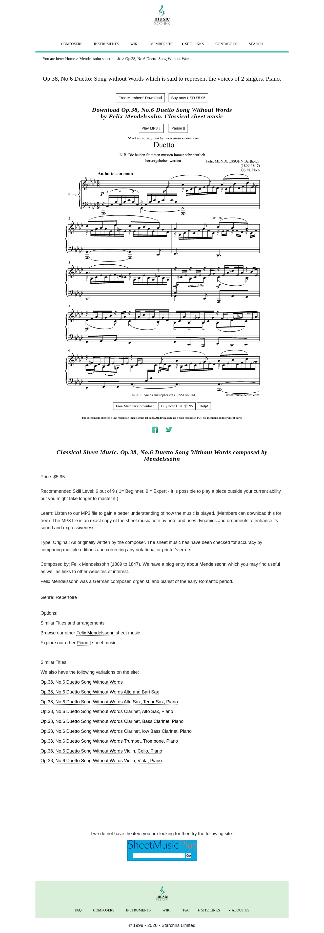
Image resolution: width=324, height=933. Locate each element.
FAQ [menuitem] (78, 910)
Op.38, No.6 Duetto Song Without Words (81, 682)
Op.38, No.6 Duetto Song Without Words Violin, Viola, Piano (101, 760)
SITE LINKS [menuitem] (194, 44)
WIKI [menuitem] (134, 44)
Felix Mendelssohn (95, 632)
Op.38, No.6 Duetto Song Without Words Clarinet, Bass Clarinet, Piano (112, 721)
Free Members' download (135, 406)
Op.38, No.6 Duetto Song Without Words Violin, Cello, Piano (101, 751)
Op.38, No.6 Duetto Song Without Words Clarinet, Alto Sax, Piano (106, 711)
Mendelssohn (162, 458)
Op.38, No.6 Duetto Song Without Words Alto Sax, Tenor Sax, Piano (109, 701)
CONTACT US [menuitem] (226, 44)
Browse (48, 632)
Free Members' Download (140, 98)
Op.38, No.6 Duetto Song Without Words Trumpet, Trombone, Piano (109, 741)
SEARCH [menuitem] (256, 44)
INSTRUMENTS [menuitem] (106, 44)
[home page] (162, 15)
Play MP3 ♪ (151, 128)
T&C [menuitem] (186, 910)
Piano (82, 642)
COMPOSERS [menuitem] (71, 44)
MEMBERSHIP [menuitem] (161, 44)
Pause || (178, 128)
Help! (203, 406)
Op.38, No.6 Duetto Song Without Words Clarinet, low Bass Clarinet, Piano (116, 731)
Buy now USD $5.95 (188, 98)
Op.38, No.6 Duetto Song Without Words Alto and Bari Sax (99, 691)
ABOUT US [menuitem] (240, 910)
